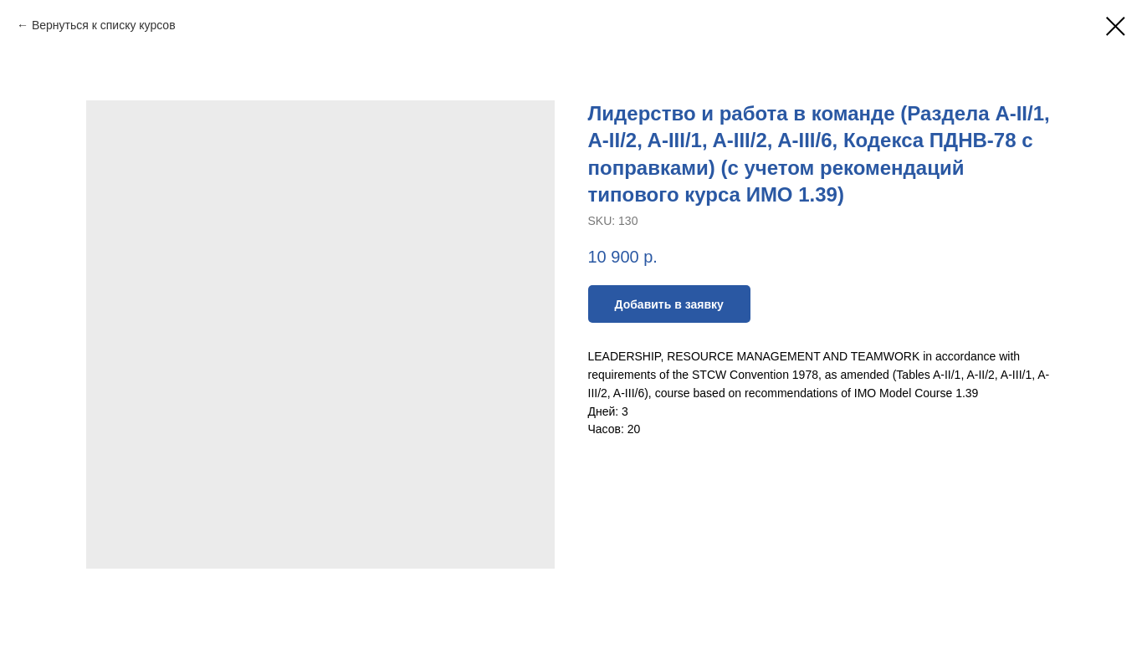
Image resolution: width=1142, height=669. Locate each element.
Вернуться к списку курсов (104, 25)
